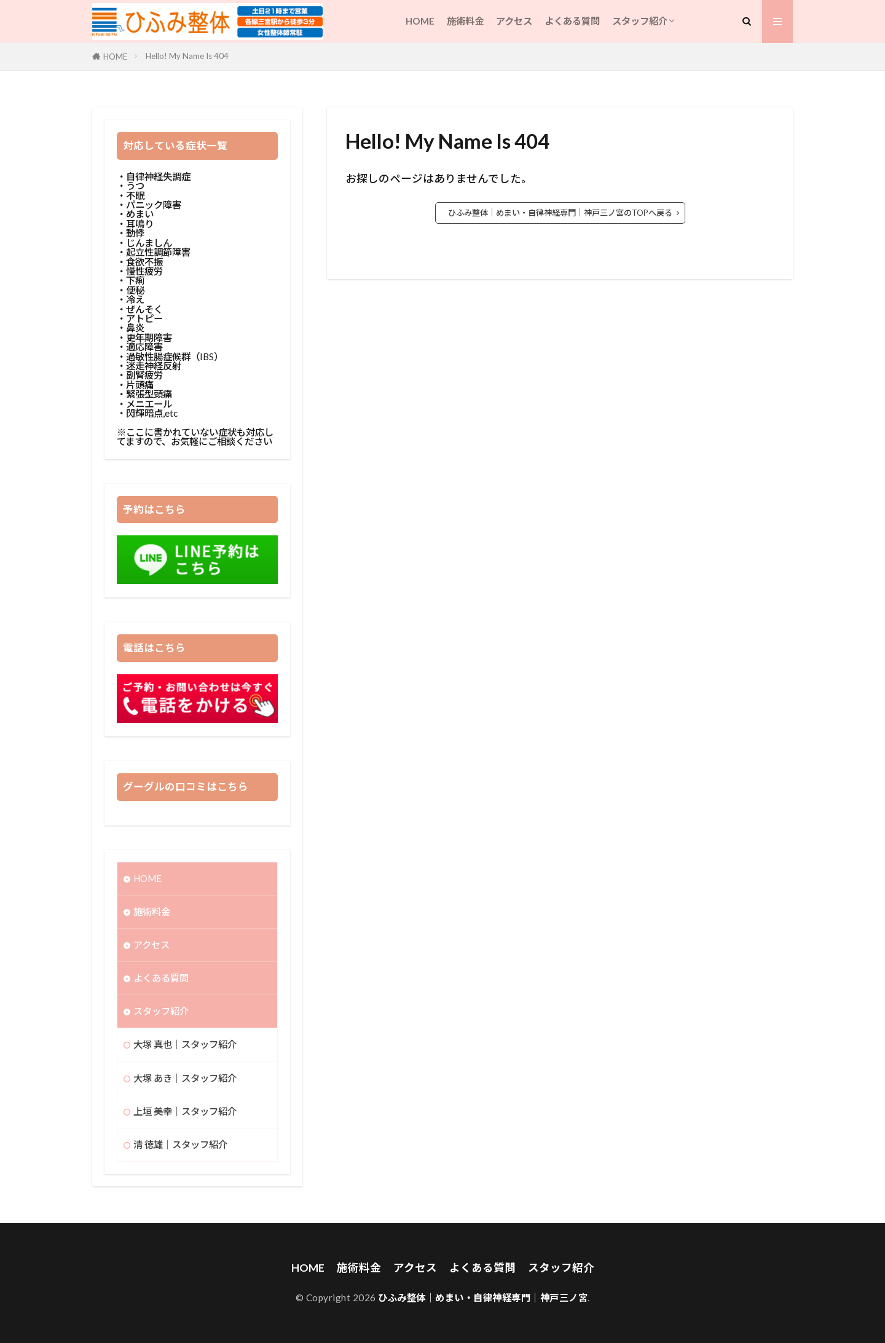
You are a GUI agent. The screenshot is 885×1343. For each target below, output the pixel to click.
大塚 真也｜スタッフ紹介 (185, 1044)
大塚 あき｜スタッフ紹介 (185, 1078)
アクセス (514, 20)
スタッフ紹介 (639, 20)
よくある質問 (572, 20)
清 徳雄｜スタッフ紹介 (180, 1144)
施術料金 (465, 20)
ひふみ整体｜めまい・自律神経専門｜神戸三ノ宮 (483, 1297)
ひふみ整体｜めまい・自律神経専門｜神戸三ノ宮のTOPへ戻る (560, 213)
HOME (420, 20)
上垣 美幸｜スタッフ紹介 (185, 1111)
